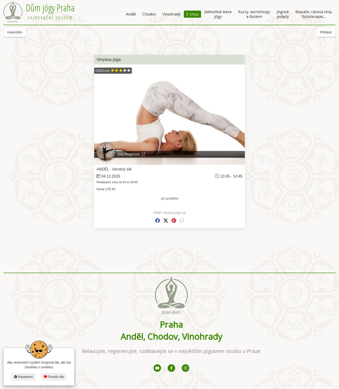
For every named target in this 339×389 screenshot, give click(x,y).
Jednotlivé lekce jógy (218, 14)
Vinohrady (171, 14)
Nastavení (23, 377)
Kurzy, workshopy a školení (254, 14)
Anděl (131, 14)
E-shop (192, 14)
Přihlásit (326, 32)
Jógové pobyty (283, 14)
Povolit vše (54, 377)
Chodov (149, 14)
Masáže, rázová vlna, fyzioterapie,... (313, 14)
